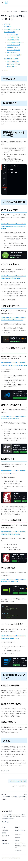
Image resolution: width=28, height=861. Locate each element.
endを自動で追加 (12, 52)
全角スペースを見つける (13, 45)
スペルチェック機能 (12, 34)
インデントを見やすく (13, 37)
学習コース (9, 11)
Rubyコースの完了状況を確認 (18, 781)
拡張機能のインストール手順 (12, 29)
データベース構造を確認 (13, 50)
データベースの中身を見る (14, 55)
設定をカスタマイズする (13, 64)
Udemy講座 (5, 843)
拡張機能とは (7, 27)
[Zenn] (8, 822)
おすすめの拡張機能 (9, 32)
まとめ (6, 70)
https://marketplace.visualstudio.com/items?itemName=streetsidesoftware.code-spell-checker (13, 226)
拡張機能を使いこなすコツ (11, 58)
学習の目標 (7, 24)
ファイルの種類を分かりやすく (15, 42)
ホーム (3, 11)
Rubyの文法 (23, 798)
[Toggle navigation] (2, 3)
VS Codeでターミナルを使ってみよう (10, 798)
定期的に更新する (12, 66)
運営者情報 (17, 837)
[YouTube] (2, 822)
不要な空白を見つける (13, 39)
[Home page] (6, 2)
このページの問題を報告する (19, 786)
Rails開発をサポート (12, 47)
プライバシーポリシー (20, 843)
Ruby (15, 11)
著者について (18, 834)
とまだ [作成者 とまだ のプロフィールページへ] (7, 770)
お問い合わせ (18, 850)
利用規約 (17, 840)
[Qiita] (5, 822)
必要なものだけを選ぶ (13, 61)
